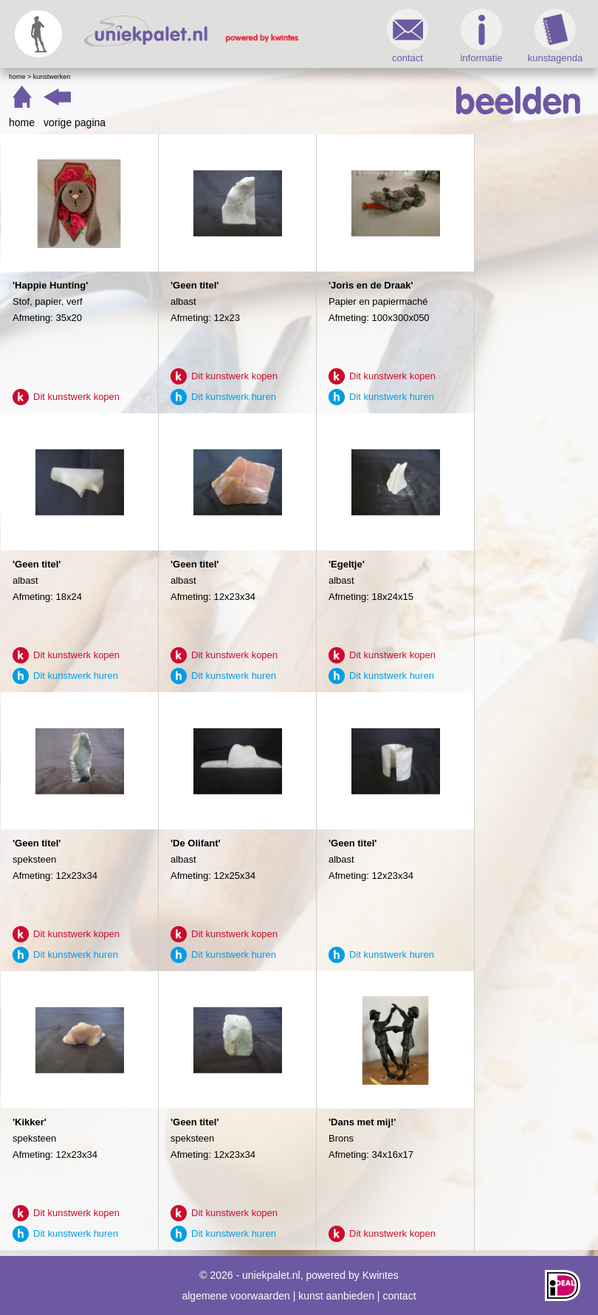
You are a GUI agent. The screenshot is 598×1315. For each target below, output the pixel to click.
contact (407, 36)
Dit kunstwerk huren (233, 396)
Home (17, 76)
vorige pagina (75, 122)
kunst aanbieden (336, 1296)
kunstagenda (555, 36)
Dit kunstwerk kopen (76, 396)
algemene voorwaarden (235, 1296)
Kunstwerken (52, 76)
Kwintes (380, 1275)
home (22, 122)
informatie (481, 36)
